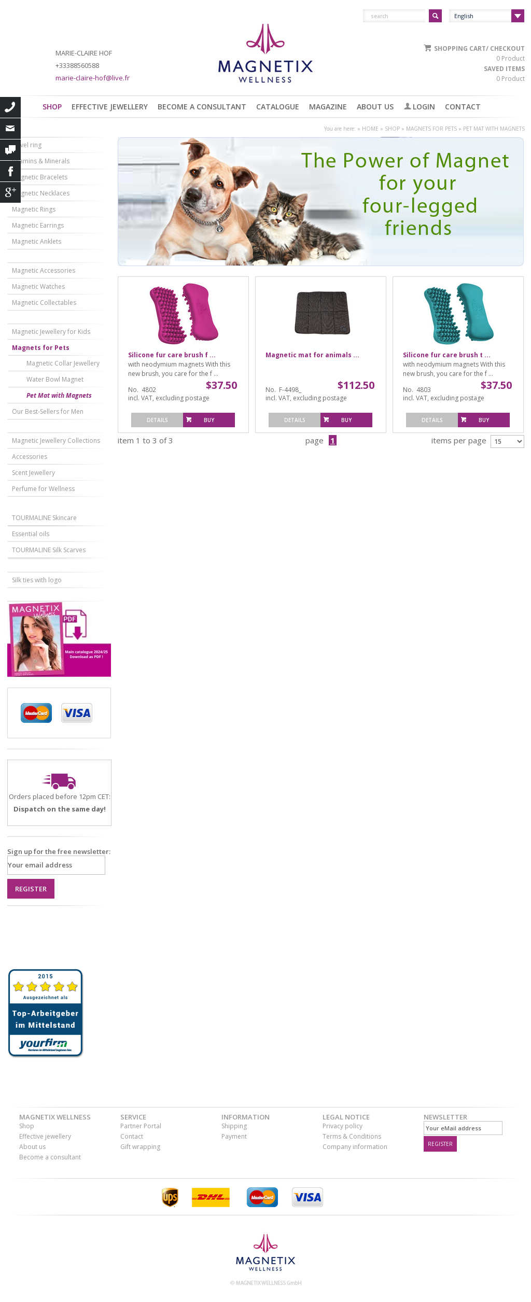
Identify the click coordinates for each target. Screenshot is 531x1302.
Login (424, 106)
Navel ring (26, 145)
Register (31, 888)
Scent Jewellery (33, 472)
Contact (463, 106)
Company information (355, 1146)
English (463, 16)
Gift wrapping (140, 1146)
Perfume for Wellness (43, 488)
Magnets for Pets (431, 128)
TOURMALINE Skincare (44, 517)
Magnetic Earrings (38, 225)
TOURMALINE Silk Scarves (49, 549)
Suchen (435, 15)
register (440, 1143)
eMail (10, 128)
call (10, 107)
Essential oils (30, 533)
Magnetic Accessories (43, 270)
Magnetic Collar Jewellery (63, 363)
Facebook (10, 171)
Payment (234, 1136)
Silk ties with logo (37, 580)
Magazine (328, 106)
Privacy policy (342, 1126)
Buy (209, 420)
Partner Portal (140, 1126)
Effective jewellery (110, 106)
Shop (52, 106)
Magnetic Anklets (36, 241)
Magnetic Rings (33, 209)
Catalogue (277, 106)
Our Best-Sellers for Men (47, 411)
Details (157, 420)
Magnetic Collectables (44, 302)
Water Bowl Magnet (54, 379)
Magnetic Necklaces (40, 193)
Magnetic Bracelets (39, 177)
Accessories (29, 456)
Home (370, 128)
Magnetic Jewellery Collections (56, 440)
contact (10, 149)
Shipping (234, 1126)
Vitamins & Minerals (40, 161)
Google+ (10, 192)
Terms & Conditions (352, 1136)
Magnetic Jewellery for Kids (51, 331)
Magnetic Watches (38, 286)
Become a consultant (202, 106)
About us (375, 106)
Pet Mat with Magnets (494, 128)
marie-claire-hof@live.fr (92, 77)
